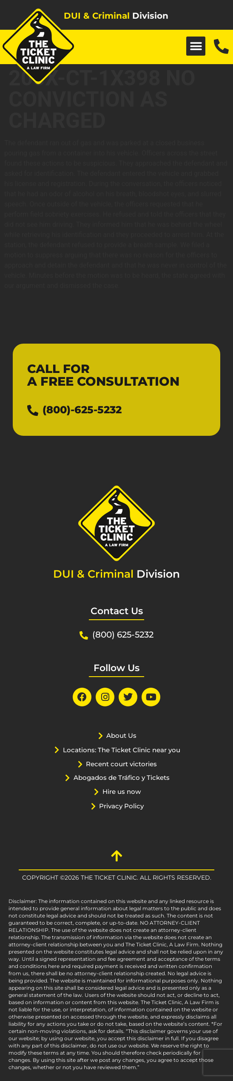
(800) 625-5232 (122, 634)
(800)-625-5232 (82, 410)
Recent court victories (121, 764)
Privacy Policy (121, 806)
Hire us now (121, 791)
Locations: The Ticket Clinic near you (121, 750)
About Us (121, 735)
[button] (195, 46)
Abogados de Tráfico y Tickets (122, 777)
